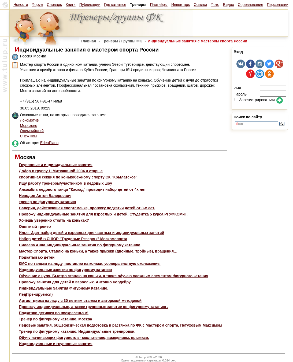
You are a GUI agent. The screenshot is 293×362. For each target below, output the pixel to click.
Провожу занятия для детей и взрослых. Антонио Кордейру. (75, 282)
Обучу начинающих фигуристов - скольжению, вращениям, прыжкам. (84, 337)
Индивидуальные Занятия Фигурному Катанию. (63, 288)
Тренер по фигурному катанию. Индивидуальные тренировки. (77, 331)
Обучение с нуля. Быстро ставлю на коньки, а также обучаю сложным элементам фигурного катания (113, 276)
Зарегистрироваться (255, 100)
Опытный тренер (35, 226)
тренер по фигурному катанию (47, 202)
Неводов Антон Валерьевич (45, 195)
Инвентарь (180, 4)
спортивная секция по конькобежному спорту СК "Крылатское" (78, 177)
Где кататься (115, 4)
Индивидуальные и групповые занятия (55, 344)
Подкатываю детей (37, 257)
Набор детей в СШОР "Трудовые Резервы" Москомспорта (73, 239)
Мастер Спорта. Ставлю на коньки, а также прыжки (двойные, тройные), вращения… (98, 251)
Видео (228, 4)
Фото (215, 4)
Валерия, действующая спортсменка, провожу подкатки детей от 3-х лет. (87, 208)
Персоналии (277, 4)
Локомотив (29, 120)
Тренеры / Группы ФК (122, 41)
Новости (20, 4)
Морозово (28, 125)
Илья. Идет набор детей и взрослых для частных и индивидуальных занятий (91, 233)
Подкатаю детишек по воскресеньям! (53, 313)
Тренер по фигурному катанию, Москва (55, 319)
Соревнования (250, 4)
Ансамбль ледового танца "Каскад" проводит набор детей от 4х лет (82, 189)
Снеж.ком (28, 136)
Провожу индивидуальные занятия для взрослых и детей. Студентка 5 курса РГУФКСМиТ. (103, 214)
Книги (71, 4)
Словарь (54, 4)
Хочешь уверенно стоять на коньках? (54, 220)
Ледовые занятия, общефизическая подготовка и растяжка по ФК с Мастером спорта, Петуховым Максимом (120, 325)
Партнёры (159, 4)
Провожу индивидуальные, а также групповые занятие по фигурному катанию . (93, 307)
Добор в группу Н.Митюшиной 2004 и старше (61, 171)
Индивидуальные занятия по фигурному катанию (65, 270)
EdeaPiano (49, 143)
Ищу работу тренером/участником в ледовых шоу (65, 183)
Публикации (89, 4)
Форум (37, 4)
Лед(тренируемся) (36, 294)
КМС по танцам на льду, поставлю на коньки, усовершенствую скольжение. (90, 263)
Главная (88, 41)
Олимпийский (32, 131)
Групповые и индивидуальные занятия (55, 165)
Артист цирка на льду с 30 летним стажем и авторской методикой (80, 300)
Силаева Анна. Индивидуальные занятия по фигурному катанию (79, 245)
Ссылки (200, 4)
